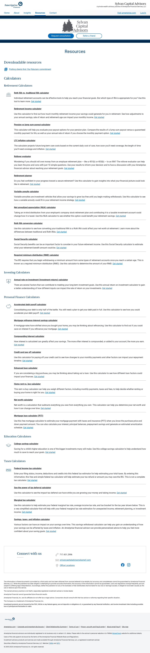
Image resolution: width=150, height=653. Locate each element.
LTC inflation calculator (24, 140)
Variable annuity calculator (26, 191)
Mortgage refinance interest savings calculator (35, 320)
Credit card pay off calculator (27, 352)
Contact (53, 13)
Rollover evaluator (22, 156)
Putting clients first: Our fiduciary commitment (30, 69)
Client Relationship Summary (56, 627)
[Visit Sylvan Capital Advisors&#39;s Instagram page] (128, 565)
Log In (143, 13)
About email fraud (113, 627)
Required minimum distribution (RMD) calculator (36, 255)
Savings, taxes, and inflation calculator (32, 519)
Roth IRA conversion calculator (28, 223)
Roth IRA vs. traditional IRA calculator (31, 93)
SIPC (58, 643)
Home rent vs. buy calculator (27, 384)
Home (6, 13)
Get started (36, 101)
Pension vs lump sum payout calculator (32, 124)
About (16, 13)
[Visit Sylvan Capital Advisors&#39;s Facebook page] (123, 565)
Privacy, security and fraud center (93, 627)
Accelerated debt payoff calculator (30, 304)
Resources (40, 13)
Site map (125, 627)
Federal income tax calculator (28, 468)
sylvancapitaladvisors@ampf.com (75, 560)
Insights (27, 13)
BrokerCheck (116, 633)
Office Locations (67, 565)
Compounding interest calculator (29, 336)
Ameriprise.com (9, 627)
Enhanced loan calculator (25, 368)
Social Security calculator (26, 239)
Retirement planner (23, 175)
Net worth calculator (23, 400)
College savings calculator (26, 444)
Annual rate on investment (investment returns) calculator (41, 280)
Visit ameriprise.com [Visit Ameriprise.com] (126, 13)
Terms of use (74, 627)
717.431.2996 (66, 554)
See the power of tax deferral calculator (32, 487)
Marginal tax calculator (24, 500)
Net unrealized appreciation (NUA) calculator (35, 207)
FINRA (51, 643)
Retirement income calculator (27, 109)
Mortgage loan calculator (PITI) (28, 416)
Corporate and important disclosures (30, 627)
